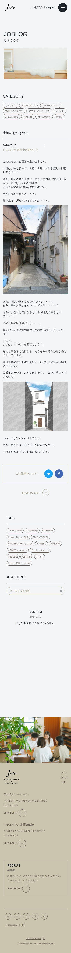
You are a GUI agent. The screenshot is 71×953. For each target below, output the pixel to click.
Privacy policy (33, 939)
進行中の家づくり (30, 105)
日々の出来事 (44, 116)
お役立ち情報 (11, 116)
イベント (59, 111)
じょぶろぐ (10, 105)
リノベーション (51, 105)
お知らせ (28, 116)
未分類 (59, 116)
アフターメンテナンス (39, 111)
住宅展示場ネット (13, 925)
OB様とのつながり (14, 111)
